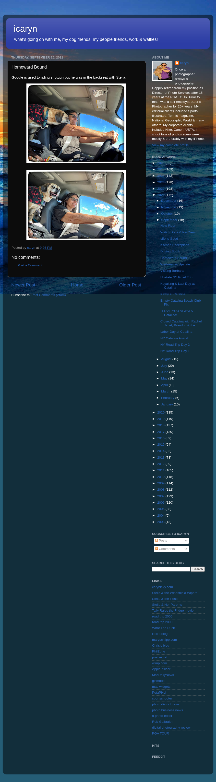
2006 (161, 502)
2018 (161, 425)
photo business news (167, 710)
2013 (161, 457)
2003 (161, 522)
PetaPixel (159, 692)
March (166, 391)
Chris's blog (160, 645)
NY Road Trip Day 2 (175, 344)
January (167, 404)
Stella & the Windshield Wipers (174, 593)
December (169, 200)
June (165, 372)
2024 (161, 176)
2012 (161, 464)
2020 (161, 412)
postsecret (159, 657)
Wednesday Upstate (175, 264)
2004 (161, 515)
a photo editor (162, 716)
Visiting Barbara (172, 271)
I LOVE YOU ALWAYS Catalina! (176, 313)
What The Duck (163, 628)
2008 (161, 489)
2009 (161, 483)
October (167, 213)
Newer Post (23, 284)
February (168, 398)
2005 (161, 509)
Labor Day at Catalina (176, 331)
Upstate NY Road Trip (176, 277)
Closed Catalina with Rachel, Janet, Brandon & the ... (181, 323)
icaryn (25, 29)
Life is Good (169, 238)
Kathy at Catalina (173, 294)
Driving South (170, 251)
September (169, 220)
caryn (184, 63)
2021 (161, 195)
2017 (161, 432)
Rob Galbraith (162, 721)
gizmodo (158, 681)
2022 (161, 188)
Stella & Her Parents (167, 604)
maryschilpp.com (164, 639)
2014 (161, 451)
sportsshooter (162, 698)
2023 (161, 182)
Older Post (130, 284)
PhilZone (158, 651)
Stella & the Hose (165, 599)
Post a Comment (30, 265)
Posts (161, 540)
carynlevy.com (162, 587)
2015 (161, 444)
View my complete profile (170, 145)
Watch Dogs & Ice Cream (179, 232)
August (166, 359)
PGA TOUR (160, 733)
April (165, 385)
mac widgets (161, 686)
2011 (161, 470)
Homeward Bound (173, 258)
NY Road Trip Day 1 (175, 351)
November (169, 207)
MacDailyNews (163, 675)
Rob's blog (160, 634)
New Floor (168, 225)
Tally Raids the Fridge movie (173, 610)
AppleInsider (161, 669)
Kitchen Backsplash (174, 245)
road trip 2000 (162, 622)
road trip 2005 (162, 616)
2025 (161, 169)
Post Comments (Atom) (49, 295)
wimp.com (159, 663)
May (164, 378)
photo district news (166, 704)
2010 (161, 477)
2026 (161, 163)
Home (77, 284)
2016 (161, 438)
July (164, 365)
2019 (161, 419)
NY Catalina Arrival (174, 338)
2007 (161, 496)
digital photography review (171, 727)
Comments (165, 549)
